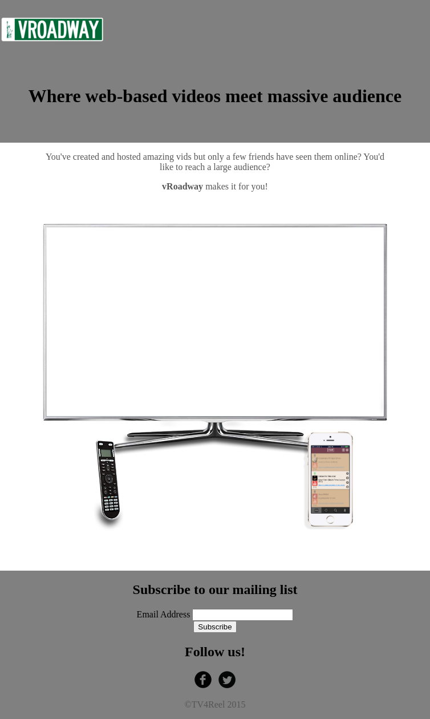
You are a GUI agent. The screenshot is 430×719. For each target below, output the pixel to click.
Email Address (165, 614)
